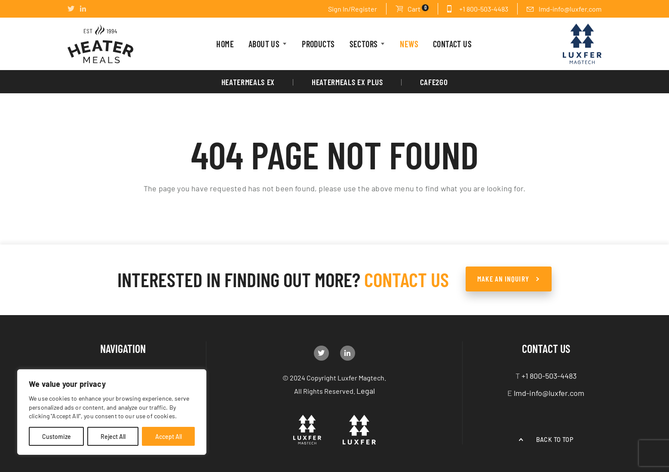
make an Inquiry (503, 278)
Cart (418, 8)
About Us (264, 43)
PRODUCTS (318, 43)
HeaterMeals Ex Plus (347, 82)
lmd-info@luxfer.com (570, 8)
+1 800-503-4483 (483, 8)
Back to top (555, 439)
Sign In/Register (352, 8)
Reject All (113, 436)
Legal (365, 390)
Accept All (168, 436)
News (409, 43)
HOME (225, 43)
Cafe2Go (434, 82)
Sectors (364, 43)
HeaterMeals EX (248, 82)
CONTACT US (452, 43)
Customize (56, 436)
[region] (111, 412)
